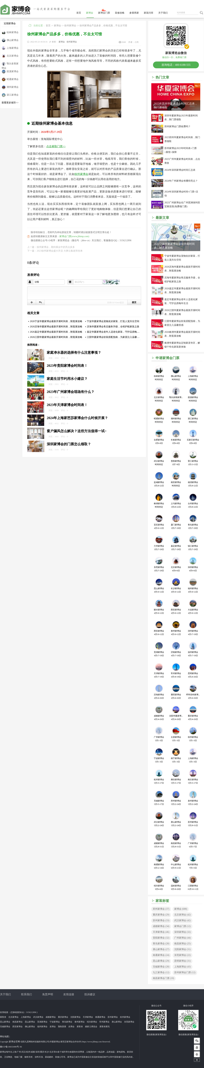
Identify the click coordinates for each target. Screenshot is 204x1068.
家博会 (89, 13)
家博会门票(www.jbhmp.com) (74, 236)
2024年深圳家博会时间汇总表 (179, 170)
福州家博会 (42, 1026)
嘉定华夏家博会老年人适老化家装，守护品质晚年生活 (115, 332)
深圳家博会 (182, 932)
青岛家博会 (161, 943)
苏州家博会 (161, 920)
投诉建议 (89, 994)
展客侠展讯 (104, 1026)
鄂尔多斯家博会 (10, 64)
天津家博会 (161, 932)
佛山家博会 (10, 40)
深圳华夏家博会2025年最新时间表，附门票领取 (181, 117)
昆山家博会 (161, 961)
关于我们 (163, 13)
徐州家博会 (70, 25)
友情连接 (68, 994)
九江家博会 (161, 972)
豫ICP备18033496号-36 (11, 1046)
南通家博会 (161, 955)
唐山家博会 (161, 949)
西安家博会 (17, 1026)
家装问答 (148, 13)
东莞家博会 (182, 955)
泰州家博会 (79, 1022)
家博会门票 (104, 13)
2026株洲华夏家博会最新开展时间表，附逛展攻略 (182, 334)
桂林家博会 (10, 32)
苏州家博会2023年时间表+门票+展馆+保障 (180, 150)
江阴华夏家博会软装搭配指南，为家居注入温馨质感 (114, 337)
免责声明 (47, 994)
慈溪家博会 (10, 71)
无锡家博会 (161, 966)
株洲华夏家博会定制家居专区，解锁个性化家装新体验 (182, 345)
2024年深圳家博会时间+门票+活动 (181, 193)
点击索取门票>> (56, 146)
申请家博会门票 (167, 358)
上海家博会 (10, 48)
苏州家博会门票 (185, 972)
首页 (78, 13)
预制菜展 (62, 1026)
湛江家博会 (10, 95)
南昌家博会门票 (163, 978)
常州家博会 (104, 1022)
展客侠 (3, 1017)
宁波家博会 (55, 1022)
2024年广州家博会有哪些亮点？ (181, 181)
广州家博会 (182, 938)
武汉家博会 (182, 920)
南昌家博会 (182, 943)
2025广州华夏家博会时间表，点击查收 (182, 161)
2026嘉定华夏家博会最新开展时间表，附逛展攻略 (56, 332)
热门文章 (162, 77)
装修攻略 (119, 13)
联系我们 (26, 994)
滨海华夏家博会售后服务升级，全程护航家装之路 (113, 326)
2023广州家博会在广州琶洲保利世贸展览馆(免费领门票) (182, 204)
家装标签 (162, 901)
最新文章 (162, 217)
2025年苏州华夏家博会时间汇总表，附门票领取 (175, 105)
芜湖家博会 (42, 1022)
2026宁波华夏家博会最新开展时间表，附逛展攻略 (56, 321)
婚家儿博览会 (91, 1026)
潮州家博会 (10, 87)
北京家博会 (10, 56)
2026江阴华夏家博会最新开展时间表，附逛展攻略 (56, 337)
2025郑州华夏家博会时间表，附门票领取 (182, 139)
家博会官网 (14, 1041)
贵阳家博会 (161, 938)
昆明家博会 (182, 961)
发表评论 (33, 275)
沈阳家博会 (182, 949)
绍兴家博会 (92, 1022)
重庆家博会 (161, 914)
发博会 (53, 1026)
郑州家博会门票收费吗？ (177, 126)
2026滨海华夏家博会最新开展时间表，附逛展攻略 (56, 326)
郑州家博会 (161, 909)
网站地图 (4, 1036)
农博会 (71, 1026)
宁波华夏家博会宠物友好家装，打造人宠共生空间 (113, 321)
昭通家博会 (10, 79)
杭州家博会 (125, 1017)
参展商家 (134, 13)
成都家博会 (161, 926)
